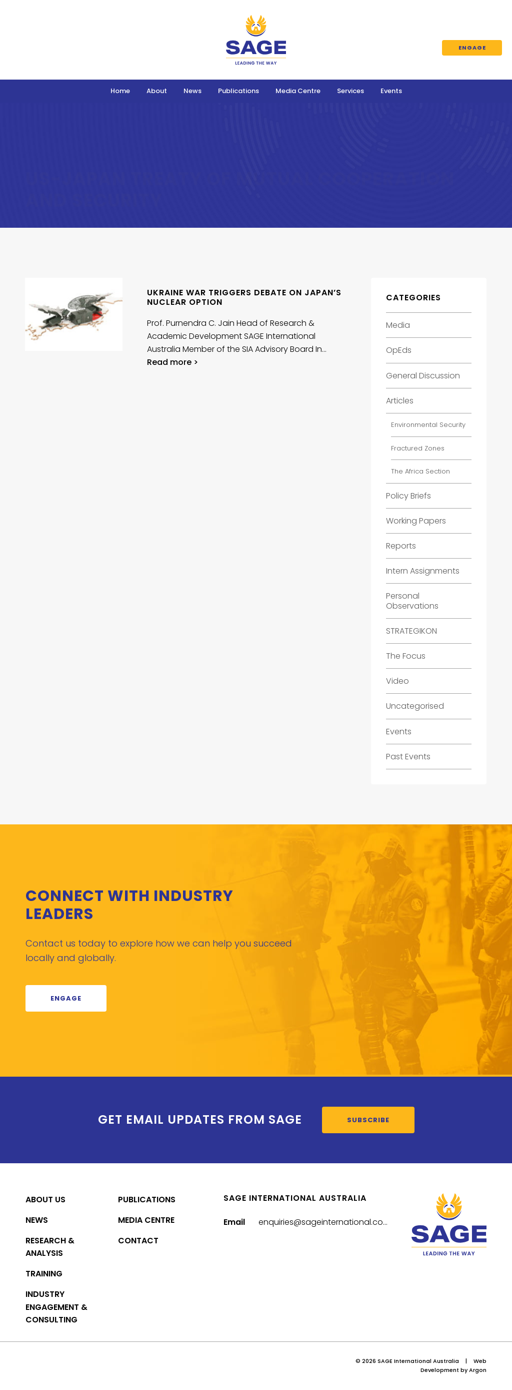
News (193, 91)
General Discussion (423, 375)
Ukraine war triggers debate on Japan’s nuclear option (244, 297)
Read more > (172, 362)
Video (397, 681)
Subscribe (368, 1120)
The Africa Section (420, 471)
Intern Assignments (423, 571)
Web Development (453, 1365)
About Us (46, 1199)
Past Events (408, 756)
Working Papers (416, 521)
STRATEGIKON (411, 631)
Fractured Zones (417, 448)
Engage (472, 48)
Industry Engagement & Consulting (57, 1307)
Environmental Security (428, 424)
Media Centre (298, 91)
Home (120, 91)
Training (44, 1273)
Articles (400, 400)
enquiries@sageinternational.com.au (330, 1222)
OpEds (399, 350)
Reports (401, 546)
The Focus (406, 656)
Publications (238, 91)
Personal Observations (412, 600)
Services (350, 91)
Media (398, 325)
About (156, 91)
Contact (138, 1240)
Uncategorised (415, 706)
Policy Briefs (408, 496)
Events (391, 91)
